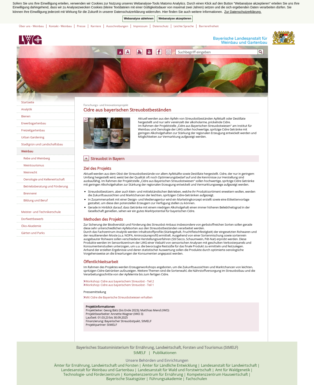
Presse (81, 26)
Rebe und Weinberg (36, 158)
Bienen (25, 116)
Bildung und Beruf (35, 200)
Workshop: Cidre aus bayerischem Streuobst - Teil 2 (119, 281)
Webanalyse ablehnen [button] (138, 18)
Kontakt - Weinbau (60, 26)
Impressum (140, 26)
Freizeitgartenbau (33, 130)
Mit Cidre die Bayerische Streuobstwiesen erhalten (118, 297)
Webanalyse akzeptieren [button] (174, 18)
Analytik (26, 109)
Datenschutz (161, 26)
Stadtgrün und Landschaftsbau (42, 144)
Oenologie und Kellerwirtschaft (44, 179)
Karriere (96, 26)
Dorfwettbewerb (32, 219)
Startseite (27, 102)
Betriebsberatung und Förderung (45, 186)
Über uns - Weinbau (31, 26)
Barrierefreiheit (209, 26)
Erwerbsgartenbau (33, 123)
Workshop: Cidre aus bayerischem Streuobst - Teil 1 (119, 285)
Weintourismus (33, 165)
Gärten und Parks (33, 233)
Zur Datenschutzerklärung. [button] (242, 12)
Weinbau (27, 151)
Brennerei (30, 193)
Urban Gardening (32, 137)
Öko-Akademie (31, 226)
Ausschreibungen (117, 26)
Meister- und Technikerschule (41, 212)
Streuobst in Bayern (108, 158)
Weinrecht (30, 172)
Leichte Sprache (184, 26)
